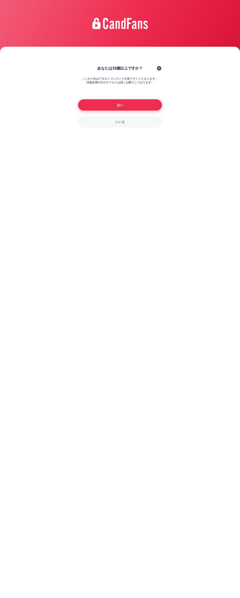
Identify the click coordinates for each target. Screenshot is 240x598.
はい (120, 105)
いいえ (120, 122)
